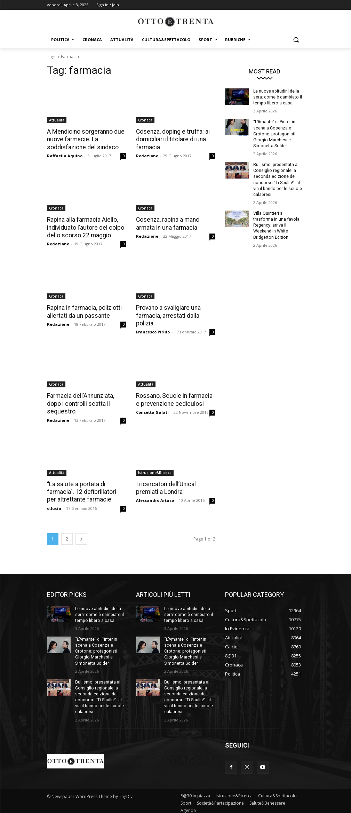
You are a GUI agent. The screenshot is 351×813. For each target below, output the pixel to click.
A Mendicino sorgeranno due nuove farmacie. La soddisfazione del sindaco (84, 139)
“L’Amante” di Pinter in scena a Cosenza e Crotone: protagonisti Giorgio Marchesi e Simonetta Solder (274, 133)
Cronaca (145, 120)
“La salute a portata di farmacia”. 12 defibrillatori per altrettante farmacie (86, 490)
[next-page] (81, 537)
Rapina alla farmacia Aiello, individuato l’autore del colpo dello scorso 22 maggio (84, 227)
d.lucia (54, 506)
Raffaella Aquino (64, 155)
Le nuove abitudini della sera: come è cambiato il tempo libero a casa (277, 97)
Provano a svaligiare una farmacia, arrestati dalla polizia (167, 314)
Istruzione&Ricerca (154, 470)
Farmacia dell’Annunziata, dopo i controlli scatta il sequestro (80, 402)
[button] (296, 40)
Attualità (56, 120)
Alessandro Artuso (155, 498)
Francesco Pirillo (153, 330)
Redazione (147, 155)
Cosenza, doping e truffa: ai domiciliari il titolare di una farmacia (172, 139)
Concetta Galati (152, 410)
